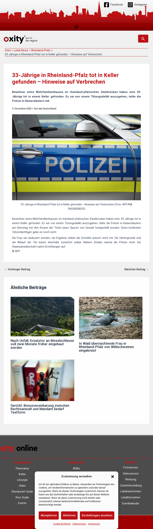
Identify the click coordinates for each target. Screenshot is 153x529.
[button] (112, 476)
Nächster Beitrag (136, 270)
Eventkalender (130, 503)
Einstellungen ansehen (97, 515)
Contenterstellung (131, 485)
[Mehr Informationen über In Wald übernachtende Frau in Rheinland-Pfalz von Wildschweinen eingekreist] (110, 318)
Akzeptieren (49, 515)
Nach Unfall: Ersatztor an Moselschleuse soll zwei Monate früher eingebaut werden (42, 345)
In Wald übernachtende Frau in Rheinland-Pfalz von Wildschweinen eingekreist (106, 347)
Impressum (94, 524)
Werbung (130, 479)
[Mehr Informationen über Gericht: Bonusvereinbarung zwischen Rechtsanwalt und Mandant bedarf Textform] (42, 381)
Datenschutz (79, 524)
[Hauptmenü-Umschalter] (76, 27)
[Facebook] (113, 5)
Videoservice (131, 473)
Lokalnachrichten (130, 491)
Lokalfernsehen (130, 497)
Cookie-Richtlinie (62, 524)
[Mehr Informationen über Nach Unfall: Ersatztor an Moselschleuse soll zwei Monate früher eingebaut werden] (42, 317)
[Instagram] (137, 5)
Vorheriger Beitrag (17, 270)
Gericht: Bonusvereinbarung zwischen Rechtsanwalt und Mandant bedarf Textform (40, 409)
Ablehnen (69, 515)
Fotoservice (130, 467)
